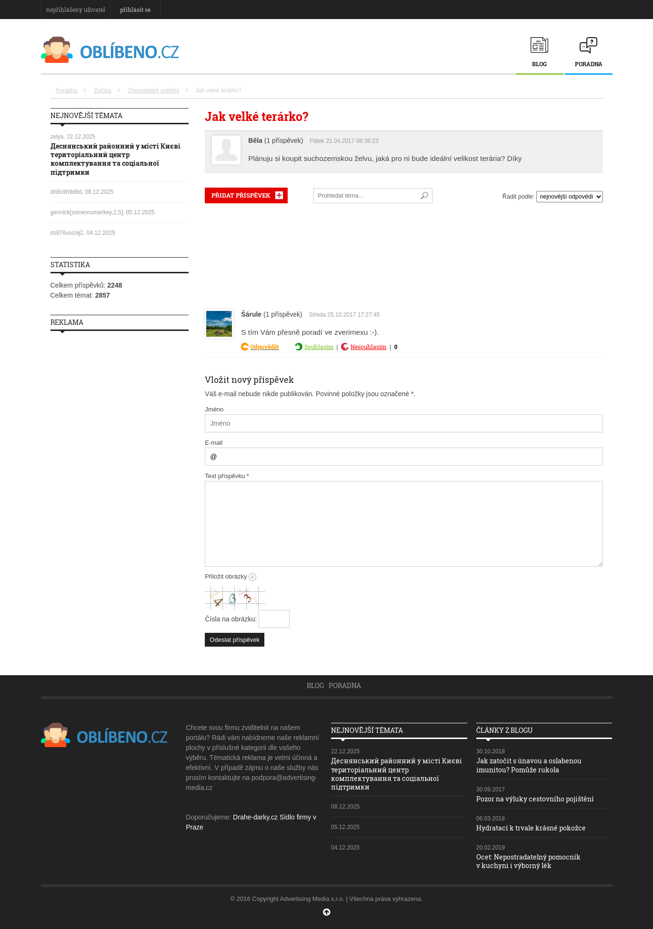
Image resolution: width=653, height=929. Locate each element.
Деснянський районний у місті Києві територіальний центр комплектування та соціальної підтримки (115, 159)
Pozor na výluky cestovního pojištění (535, 798)
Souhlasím (318, 346)
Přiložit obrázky (230, 576)
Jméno (214, 409)
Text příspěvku (227, 475)
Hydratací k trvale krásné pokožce (531, 827)
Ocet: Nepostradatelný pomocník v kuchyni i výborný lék (528, 861)
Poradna (589, 64)
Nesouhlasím (368, 346)
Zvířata (102, 90)
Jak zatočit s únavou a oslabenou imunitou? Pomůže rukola (529, 765)
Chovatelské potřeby (153, 90)
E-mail (213, 442)
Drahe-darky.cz (255, 817)
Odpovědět (265, 346)
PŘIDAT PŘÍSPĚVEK (240, 195)
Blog (539, 64)
